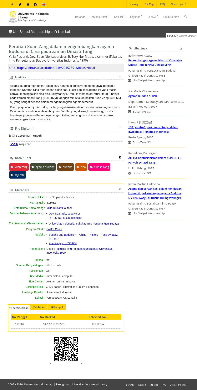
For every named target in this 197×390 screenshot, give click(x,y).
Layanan (136, 16)
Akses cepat (178, 4)
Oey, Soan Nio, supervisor (64, 213)
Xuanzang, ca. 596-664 (63, 243)
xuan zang (19, 167)
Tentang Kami (99, 16)
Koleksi (119, 16)
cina (81, 167)
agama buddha (43, 167)
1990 (63, 252)
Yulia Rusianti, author (59, 208)
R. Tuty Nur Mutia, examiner (65, 217)
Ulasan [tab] (38, 307)
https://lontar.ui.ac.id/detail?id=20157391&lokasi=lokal (56, 68)
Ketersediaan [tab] (18, 308)
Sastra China (54, 229)
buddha (66, 167)
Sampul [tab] (57, 307)
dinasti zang (99, 167)
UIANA (153, 16)
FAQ (162, 4)
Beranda (80, 16)
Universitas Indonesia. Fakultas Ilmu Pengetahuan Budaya (84, 223)
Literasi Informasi (178, 384)
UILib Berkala (171, 16)
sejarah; (18, 175)
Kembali (64, 32)
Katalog (133, 4)
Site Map (149, 4)
